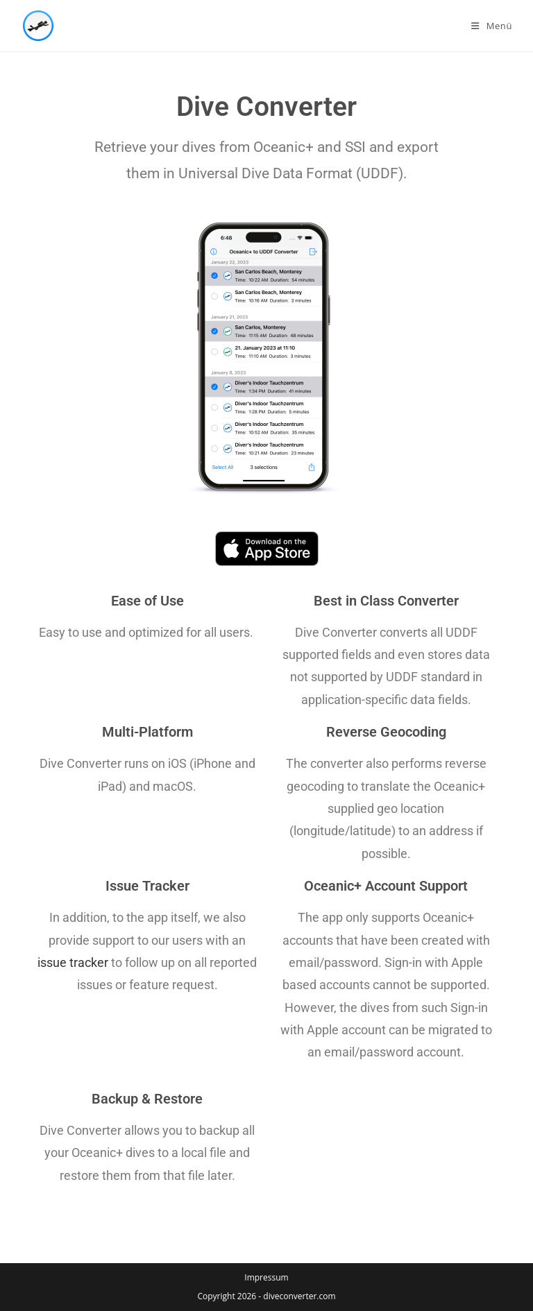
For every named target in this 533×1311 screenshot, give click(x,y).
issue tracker (72, 962)
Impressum (266, 1277)
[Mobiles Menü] (491, 25)
